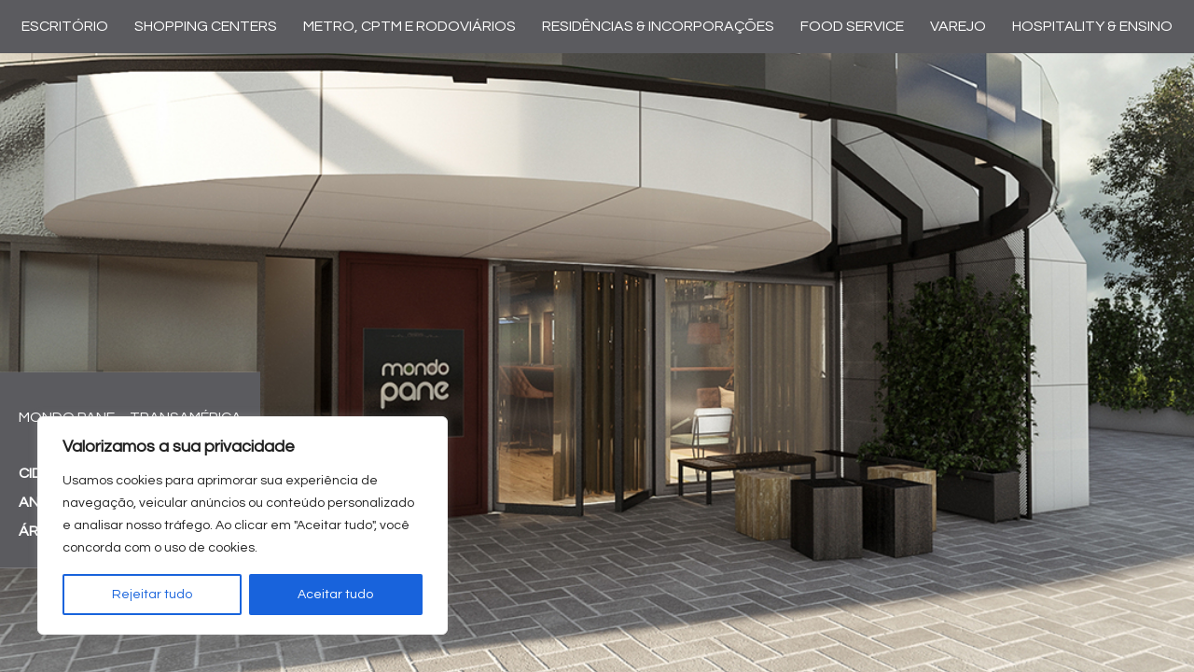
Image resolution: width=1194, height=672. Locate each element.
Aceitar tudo (335, 594)
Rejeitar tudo (152, 594)
